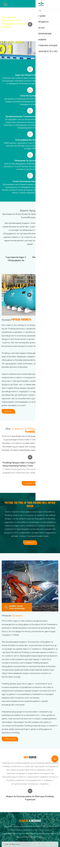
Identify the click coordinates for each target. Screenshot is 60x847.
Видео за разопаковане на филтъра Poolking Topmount (30, 798)
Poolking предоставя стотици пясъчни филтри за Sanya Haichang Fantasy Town (29, 464)
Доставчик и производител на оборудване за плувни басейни (14, 22)
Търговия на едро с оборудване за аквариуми (16, 259)
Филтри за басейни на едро (44, 259)
